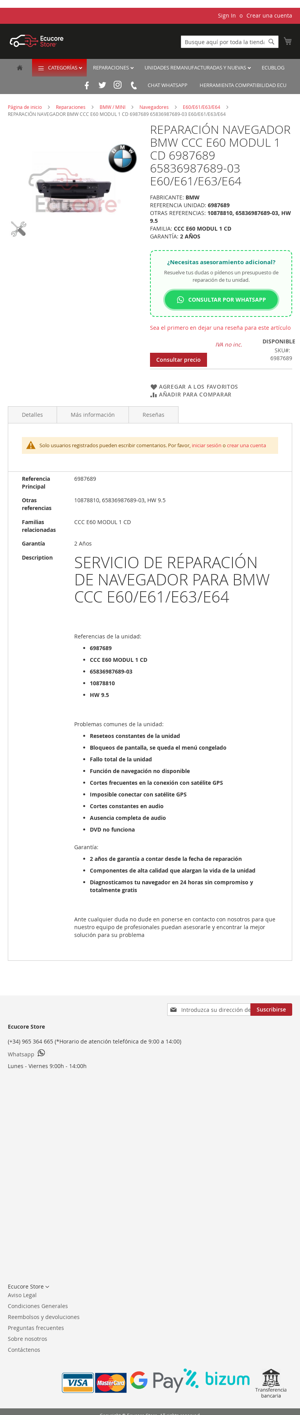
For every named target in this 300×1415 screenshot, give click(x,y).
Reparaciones (111, 67)
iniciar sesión (206, 445)
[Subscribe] (271, 1009)
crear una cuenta (246, 445)
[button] (28, 1287)
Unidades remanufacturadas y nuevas (196, 67)
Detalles (32, 414)
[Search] (271, 42)
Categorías (63, 67)
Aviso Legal (22, 1295)
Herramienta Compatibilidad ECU (243, 85)
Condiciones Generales (38, 1306)
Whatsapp (28, 1053)
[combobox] (230, 42)
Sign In (227, 15)
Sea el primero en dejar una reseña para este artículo (220, 327)
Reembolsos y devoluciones (44, 1317)
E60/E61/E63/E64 (202, 107)
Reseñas (153, 414)
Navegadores (154, 107)
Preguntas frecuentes (36, 1327)
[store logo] (37, 40)
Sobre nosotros (27, 1338)
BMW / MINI (113, 107)
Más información (93, 414)
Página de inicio (25, 107)
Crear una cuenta (269, 15)
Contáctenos (24, 1349)
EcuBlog (273, 67)
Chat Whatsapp (168, 85)
